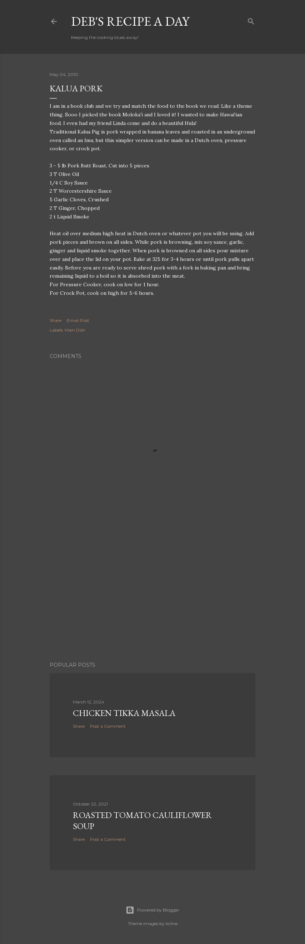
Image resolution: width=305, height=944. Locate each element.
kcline (172, 923)
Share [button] (55, 320)
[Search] (251, 20)
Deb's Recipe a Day (130, 21)
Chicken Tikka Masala (124, 712)
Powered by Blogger (152, 910)
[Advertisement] (152, 594)
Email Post (78, 320)
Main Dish (75, 330)
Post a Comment (108, 726)
